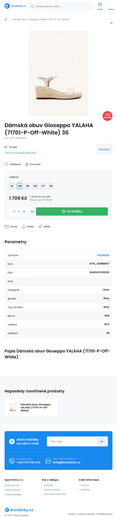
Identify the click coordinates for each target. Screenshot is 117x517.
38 (27, 186)
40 (35, 186)
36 (19, 186)
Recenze (85, 489)
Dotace (85, 485)
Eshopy (72, 513)
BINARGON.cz (105, 513)
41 (12, 186)
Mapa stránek (21, 515)
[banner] (14, 6)
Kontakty (48, 485)
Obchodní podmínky (55, 494)
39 (50, 186)
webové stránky (86, 513)
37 (43, 186)
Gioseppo (104, 149)
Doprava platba (52, 489)
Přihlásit (101, 441)
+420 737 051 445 (28, 462)
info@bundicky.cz (66, 462)
